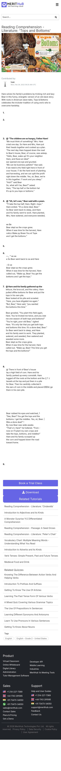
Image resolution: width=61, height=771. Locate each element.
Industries (34, 669)
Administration (9, 672)
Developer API (36, 661)
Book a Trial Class (30, 483)
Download (30, 492)
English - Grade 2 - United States (32, 638)
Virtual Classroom (11, 661)
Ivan (13, 82)
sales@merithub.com (12, 708)
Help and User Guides (41, 691)
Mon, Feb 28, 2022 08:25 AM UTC (23, 85)
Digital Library (9, 668)
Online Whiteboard (11, 665)
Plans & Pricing (10, 715)
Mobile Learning (37, 665)
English (8, 638)
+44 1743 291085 (13, 696)
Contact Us (36, 714)
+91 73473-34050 (13, 700)
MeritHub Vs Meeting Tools (42, 672)
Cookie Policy (51, 729)
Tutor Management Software (16, 675)
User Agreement (30, 732)
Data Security (35, 729)
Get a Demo (8, 718)
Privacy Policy (19, 729)
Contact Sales (9, 711)
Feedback (35, 711)
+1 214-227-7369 (12, 692)
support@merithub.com (42, 707)
